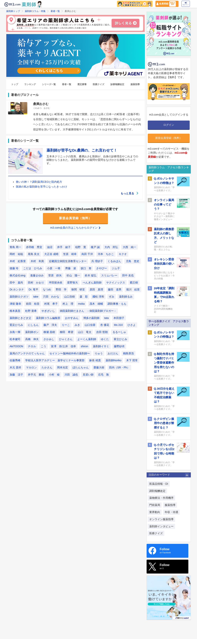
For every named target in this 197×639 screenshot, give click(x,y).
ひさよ (132, 325)
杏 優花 (104, 325)
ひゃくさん (66, 339)
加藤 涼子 (16, 374)
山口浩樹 (69, 296)
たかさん (47, 367)
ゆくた (105, 339)
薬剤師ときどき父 (20, 318)
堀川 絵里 (133, 289)
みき (77, 325)
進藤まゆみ (37, 275)
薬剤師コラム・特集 (35, 11)
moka (81, 303)
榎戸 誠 (95, 247)
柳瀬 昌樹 (49, 332)
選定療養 (82, 84)
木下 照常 (132, 360)
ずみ (111, 296)
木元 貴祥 (15, 367)
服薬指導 (135, 84)
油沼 (49, 247)
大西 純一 (129, 247)
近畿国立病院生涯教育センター (68, 261)
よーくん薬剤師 (86, 339)
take (35, 296)
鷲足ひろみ (16, 325)
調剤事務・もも (117, 303)
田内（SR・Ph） (119, 367)
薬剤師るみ (126, 296)
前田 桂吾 (32, 303)
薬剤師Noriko (113, 360)
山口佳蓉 (90, 325)
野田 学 (61, 289)
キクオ (123, 254)
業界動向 (154, 512)
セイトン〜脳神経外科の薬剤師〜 (69, 353)
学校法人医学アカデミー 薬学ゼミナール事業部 (54, 360)
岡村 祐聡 (16, 254)
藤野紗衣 (119, 346)
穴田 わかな (51, 296)
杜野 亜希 (31, 310)
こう (43, 346)
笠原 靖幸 (70, 254)
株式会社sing (17, 275)
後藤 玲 (14, 268)
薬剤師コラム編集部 (48, 318)
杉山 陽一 (73, 275)
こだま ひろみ (32, 268)
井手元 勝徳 (36, 374)
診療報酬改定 (117, 84)
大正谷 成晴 (51, 254)
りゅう (99, 353)
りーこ (66, 325)
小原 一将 (53, 268)
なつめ (47, 289)
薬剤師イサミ (101, 346)
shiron (84, 346)
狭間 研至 (78, 289)
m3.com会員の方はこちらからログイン (75, 227)
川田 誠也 (71, 374)
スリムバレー (109, 275)
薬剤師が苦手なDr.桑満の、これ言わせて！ (82, 150)
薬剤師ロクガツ (19, 296)
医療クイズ (98, 84)
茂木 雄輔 (96, 303)
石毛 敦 (103, 374)
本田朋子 (119, 318)
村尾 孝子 (51, 303)
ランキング (30, 84)
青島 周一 (15, 247)
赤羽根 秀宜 (34, 247)
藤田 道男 (114, 289)
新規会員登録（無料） (75, 218)
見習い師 (88, 374)
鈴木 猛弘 (90, 275)
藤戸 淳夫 (50, 325)
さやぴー (101, 268)
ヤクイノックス (115, 282)
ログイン (186, 4)
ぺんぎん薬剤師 (92, 282)
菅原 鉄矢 (55, 275)
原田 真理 (96, 289)
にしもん (33, 325)
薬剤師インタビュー (161, 526)
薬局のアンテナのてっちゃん (27, 353)
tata (106, 318)
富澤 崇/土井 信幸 (63, 346)
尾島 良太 (33, 254)
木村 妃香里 (18, 261)
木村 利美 (37, 261)
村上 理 (68, 303)
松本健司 (15, 339)
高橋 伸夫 (32, 339)
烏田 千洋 (87, 254)
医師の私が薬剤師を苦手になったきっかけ (41, 186)
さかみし (48, 339)
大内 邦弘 (111, 247)
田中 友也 (128, 275)
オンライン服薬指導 (161, 519)
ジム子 (116, 268)
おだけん (113, 353)
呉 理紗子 (97, 261)
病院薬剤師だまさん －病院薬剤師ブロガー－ (88, 310)
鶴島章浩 (128, 353)
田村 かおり (36, 282)
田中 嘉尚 (16, 282)
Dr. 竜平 (33, 289)
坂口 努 (86, 268)
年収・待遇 (171, 512)
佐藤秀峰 (15, 360)
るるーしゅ (119, 332)
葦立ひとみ (120, 339)
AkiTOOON (16, 346)
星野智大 (72, 282)
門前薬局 (154, 505)
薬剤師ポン (32, 332)
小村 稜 (54, 374)
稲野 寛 (80, 247)
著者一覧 (55, 11)
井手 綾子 (64, 247)
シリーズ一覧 (49, 84)
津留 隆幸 (15, 303)
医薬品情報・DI (158, 483)
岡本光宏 (62, 367)
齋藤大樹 (98, 367)
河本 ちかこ (106, 254)
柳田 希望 (66, 332)
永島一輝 (15, 332)
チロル (32, 346)
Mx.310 (118, 325)
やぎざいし (48, 310)
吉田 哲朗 (102, 332)
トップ (14, 84)
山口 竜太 (84, 332)
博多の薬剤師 (91, 318)
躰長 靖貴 (95, 360)
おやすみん (71, 318)
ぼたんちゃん (81, 367)
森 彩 (84, 296)
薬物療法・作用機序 (161, 497)
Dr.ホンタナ (17, 289)
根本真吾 (15, 310)
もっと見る (130, 193)
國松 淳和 (98, 296)
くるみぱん (114, 261)
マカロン (31, 367)
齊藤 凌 (70, 268)
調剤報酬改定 (157, 490)
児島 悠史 (132, 261)
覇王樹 (134, 282)
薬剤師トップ (13, 11)
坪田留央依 (55, 282)
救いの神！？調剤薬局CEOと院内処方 (39, 182)
